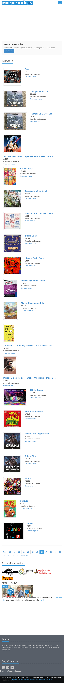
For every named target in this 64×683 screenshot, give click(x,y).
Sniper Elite (30, 456)
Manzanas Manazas (34, 411)
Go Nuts (24, 501)
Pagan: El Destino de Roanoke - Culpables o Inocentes (29, 378)
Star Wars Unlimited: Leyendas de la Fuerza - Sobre (28, 156)
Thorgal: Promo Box (40, 91)
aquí (42, 600)
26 (42, 552)
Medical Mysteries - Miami (33, 281)
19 (10, 552)
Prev (4, 552)
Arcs (27, 69)
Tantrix (28, 478)
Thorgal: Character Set (41, 114)
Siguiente (24, 556)
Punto (30, 523)
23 (28, 552)
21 (19, 552)
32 (8, 556)
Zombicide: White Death (36, 191)
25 (37, 552)
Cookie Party (26, 169)
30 (60, 552)
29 (55, 552)
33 (13, 556)
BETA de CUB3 (9, 583)
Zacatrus (9, 51)
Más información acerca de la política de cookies (35, 680)
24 (33, 552)
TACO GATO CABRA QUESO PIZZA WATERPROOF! (27, 346)
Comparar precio (30, 76)
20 (14, 552)
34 (17, 556)
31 (4, 556)
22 (24, 552)
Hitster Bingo (36, 390)
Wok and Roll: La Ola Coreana (39, 213)
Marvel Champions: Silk (32, 303)
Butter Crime (31, 236)
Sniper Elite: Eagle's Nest (37, 434)
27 (46, 552)
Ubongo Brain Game (34, 258)
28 (51, 552)
